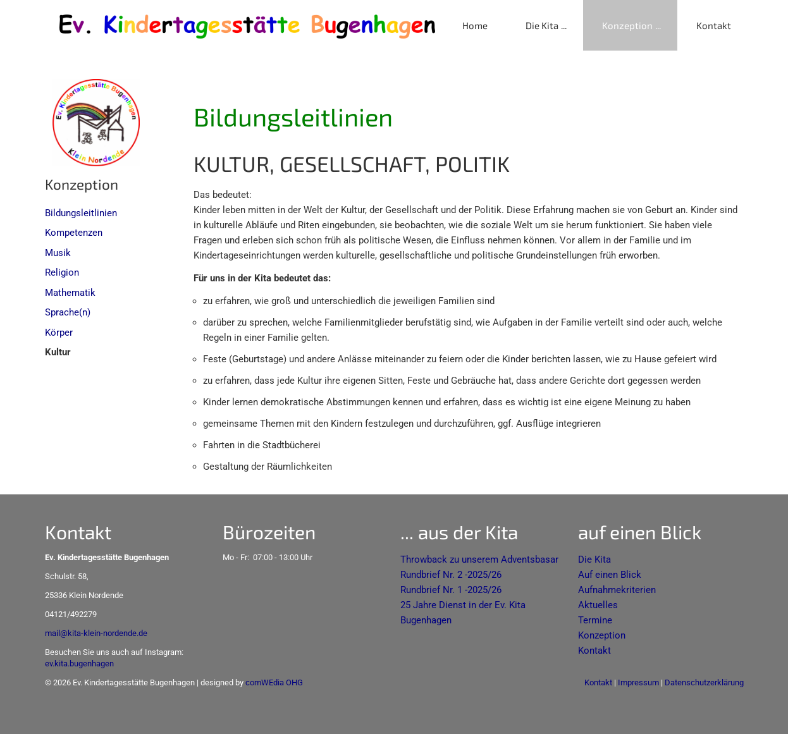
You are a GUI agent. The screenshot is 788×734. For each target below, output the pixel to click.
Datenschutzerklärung (704, 682)
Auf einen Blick (609, 574)
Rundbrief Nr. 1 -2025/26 (451, 590)
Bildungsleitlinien (81, 213)
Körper (59, 332)
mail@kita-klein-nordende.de (96, 633)
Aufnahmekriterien (617, 590)
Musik (58, 253)
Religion (62, 272)
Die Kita (542, 25)
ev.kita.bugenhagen (79, 663)
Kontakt (713, 25)
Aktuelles (598, 605)
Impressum (638, 682)
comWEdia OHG (274, 682)
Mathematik (70, 292)
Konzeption (627, 25)
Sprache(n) (67, 312)
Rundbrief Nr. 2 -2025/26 (451, 574)
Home (475, 25)
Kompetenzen (73, 232)
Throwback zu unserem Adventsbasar (479, 559)
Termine (595, 620)
